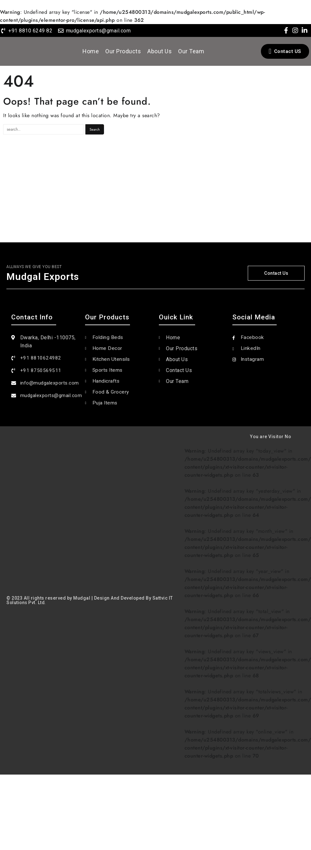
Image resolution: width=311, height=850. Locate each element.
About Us (159, 51)
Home (90, 51)
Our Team (191, 51)
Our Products (123, 51)
